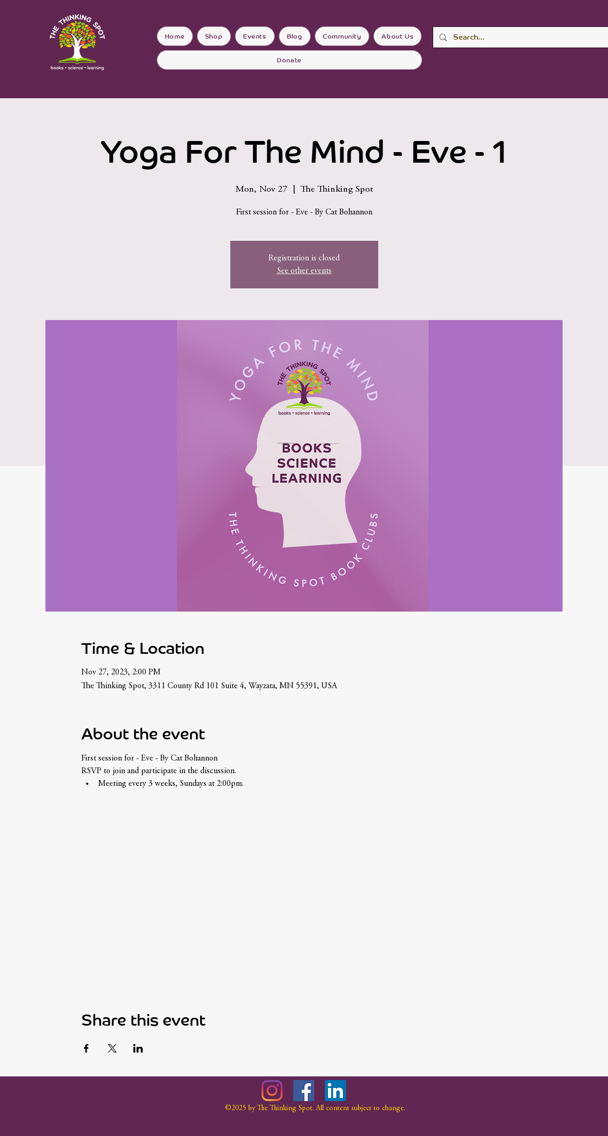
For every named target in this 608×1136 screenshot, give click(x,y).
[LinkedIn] (335, 1090)
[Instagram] (272, 1090)
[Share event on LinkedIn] (138, 1048)
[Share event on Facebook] (86, 1048)
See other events (304, 271)
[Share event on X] (112, 1048)
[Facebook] (303, 1090)
